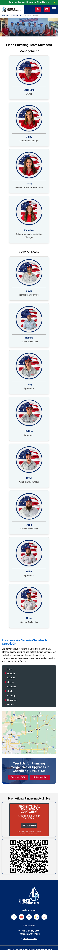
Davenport (12, 700)
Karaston (29, 230)
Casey (29, 384)
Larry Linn (29, 90)
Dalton (29, 431)
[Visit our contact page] (47, 9)
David (29, 290)
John (29, 524)
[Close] (56, 2)
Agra (9, 668)
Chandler (11, 686)
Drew (29, 478)
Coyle (10, 691)
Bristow (11, 677)
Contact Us (40, 777)
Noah (29, 618)
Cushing (11, 695)
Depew (10, 704)
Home (5, 16)
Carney (10, 682)
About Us (17, 16)
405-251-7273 (18, 777)
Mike (29, 571)
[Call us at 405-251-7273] (38, 9)
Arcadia (11, 673)
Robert (29, 337)
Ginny (29, 136)
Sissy (29, 183)
